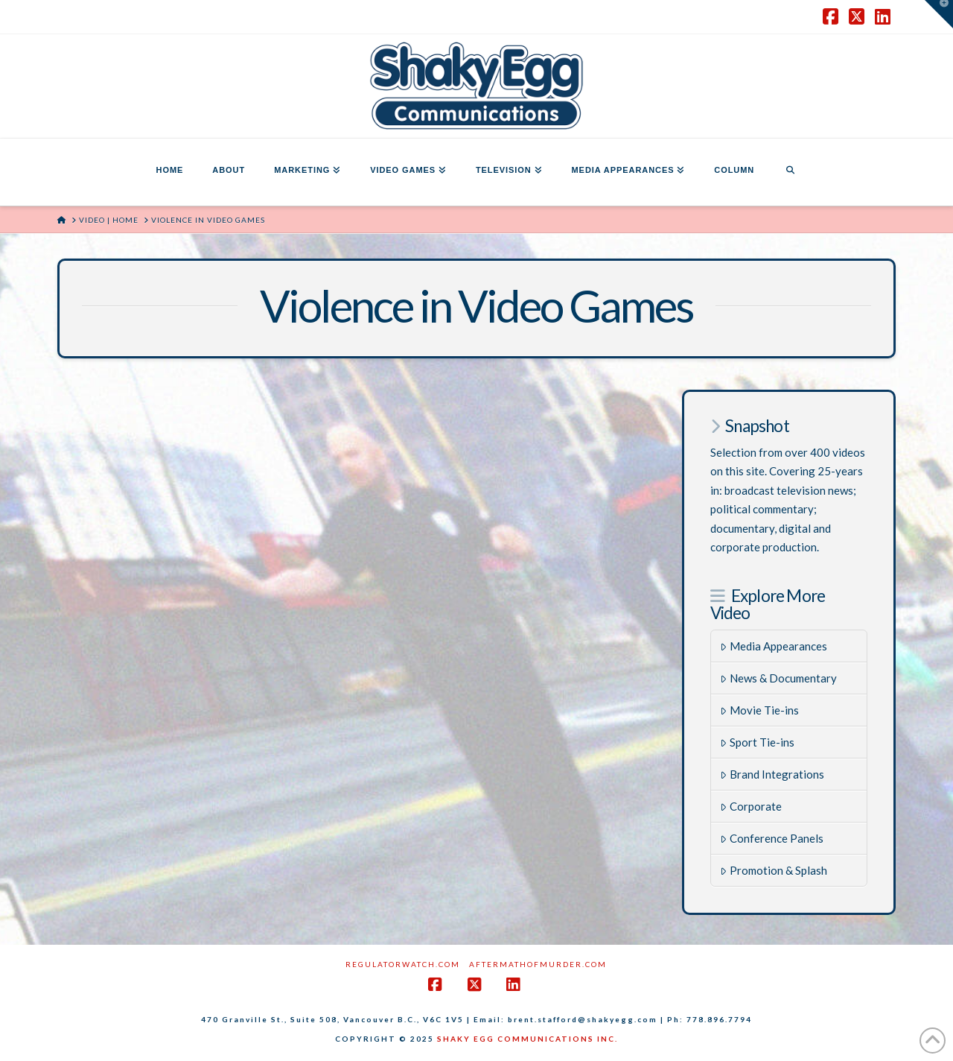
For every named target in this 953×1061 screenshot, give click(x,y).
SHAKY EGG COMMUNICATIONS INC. (527, 1038)
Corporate (751, 806)
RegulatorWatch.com (402, 964)
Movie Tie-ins (759, 710)
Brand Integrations (772, 774)
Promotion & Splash (773, 870)
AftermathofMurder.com (538, 964)
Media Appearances (773, 646)
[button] (939, 14)
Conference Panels (771, 838)
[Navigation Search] (790, 172)
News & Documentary (778, 678)
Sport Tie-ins (757, 742)
